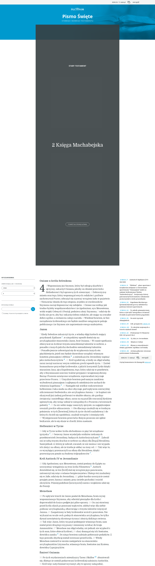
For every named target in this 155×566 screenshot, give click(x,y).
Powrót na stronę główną (77, 224)
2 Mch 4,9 (146, 324)
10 (95, 557)
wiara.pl (148, 362)
